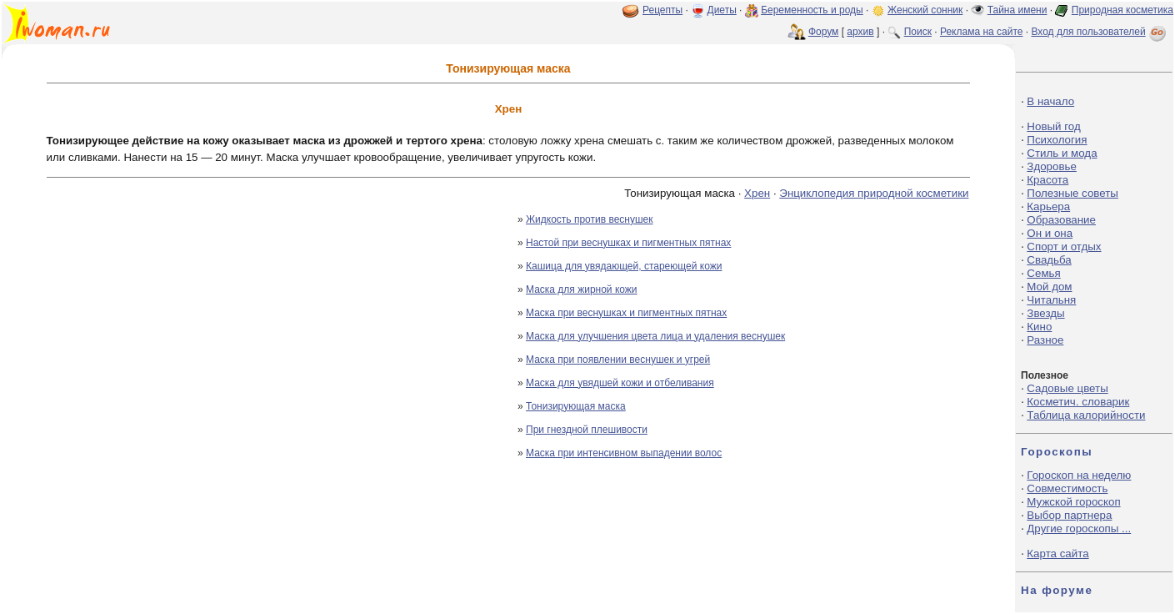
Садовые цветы (1067, 388)
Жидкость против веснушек (589, 219)
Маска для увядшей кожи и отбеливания (620, 383)
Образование (1061, 220)
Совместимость (1067, 488)
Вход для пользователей (1100, 32)
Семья (1043, 273)
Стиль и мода (1062, 153)
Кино (1039, 326)
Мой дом (1049, 286)
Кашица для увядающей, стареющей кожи (624, 266)
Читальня (1051, 300)
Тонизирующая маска (576, 406)
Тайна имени (1018, 10)
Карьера (1048, 206)
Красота (1047, 180)
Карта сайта (1057, 553)
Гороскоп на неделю (1079, 475)
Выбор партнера (1069, 515)
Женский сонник (925, 10)
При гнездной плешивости (587, 429)
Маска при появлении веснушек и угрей (618, 359)
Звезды (1045, 313)
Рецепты (662, 10)
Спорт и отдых (1064, 246)
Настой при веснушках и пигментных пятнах (628, 243)
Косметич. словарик (1078, 401)
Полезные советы (1072, 193)
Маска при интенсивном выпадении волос (624, 453)
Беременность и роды (812, 10)
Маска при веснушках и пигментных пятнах (626, 313)
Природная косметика (1122, 10)
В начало (1050, 101)
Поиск (918, 32)
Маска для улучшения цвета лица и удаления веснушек (655, 336)
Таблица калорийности (1086, 415)
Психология (1057, 139)
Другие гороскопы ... (1079, 528)
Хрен (757, 193)
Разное (1045, 340)
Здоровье (1052, 166)
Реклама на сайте (981, 32)
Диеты (722, 10)
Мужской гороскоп (1073, 502)
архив (860, 32)
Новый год (1053, 126)
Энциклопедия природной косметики (873, 193)
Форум (823, 32)
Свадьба (1049, 260)
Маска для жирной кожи (582, 289)
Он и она (1049, 233)
